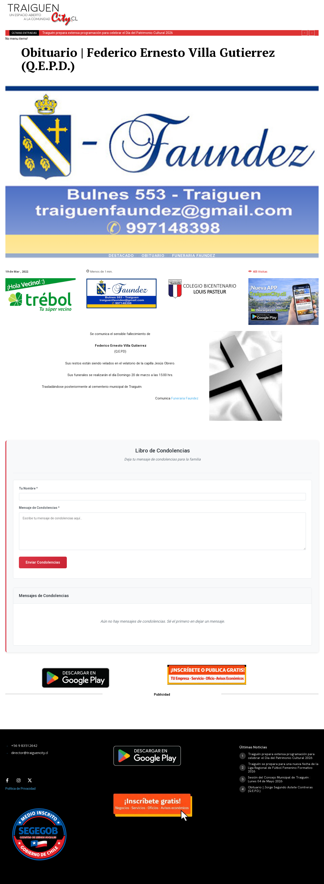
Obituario (153, 256)
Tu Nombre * (28, 488)
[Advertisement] (195, 10)
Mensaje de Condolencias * (39, 507)
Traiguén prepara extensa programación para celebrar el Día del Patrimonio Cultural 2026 (107, 33)
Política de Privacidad (20, 788)
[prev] (304, 33)
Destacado (121, 256)
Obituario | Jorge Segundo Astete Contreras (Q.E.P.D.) (280, 789)
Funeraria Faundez (193, 256)
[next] (312, 33)
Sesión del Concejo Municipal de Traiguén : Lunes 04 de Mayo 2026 (279, 779)
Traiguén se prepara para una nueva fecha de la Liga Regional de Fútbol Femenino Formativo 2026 (283, 768)
